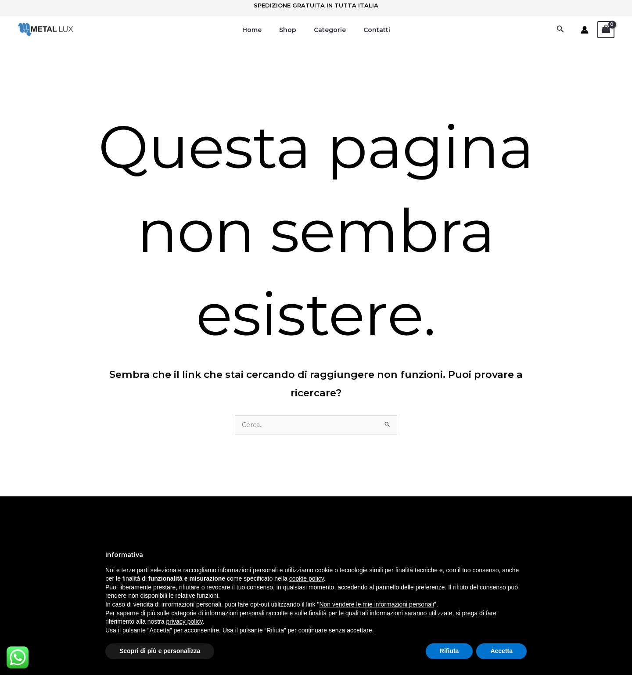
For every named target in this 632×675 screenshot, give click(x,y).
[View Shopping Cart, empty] (606, 29)
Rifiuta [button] (449, 650)
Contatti (369, 30)
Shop (290, 30)
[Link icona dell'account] (585, 30)
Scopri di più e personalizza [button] (159, 650)
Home (259, 30)
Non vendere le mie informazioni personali (376, 604)
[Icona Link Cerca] (560, 30)
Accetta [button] (501, 650)
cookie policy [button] (306, 578)
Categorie (327, 30)
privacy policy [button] (184, 621)
